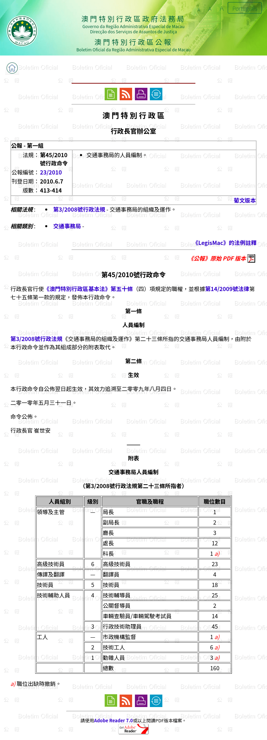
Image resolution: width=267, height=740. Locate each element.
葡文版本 (245, 200)
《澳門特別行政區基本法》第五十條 (88, 288)
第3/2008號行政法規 (79, 209)
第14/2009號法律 (227, 288)
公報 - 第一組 (27, 145)
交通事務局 (67, 226)
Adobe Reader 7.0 (113, 720)
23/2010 (51, 172)
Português (244, 8)
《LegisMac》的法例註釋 (225, 242)
